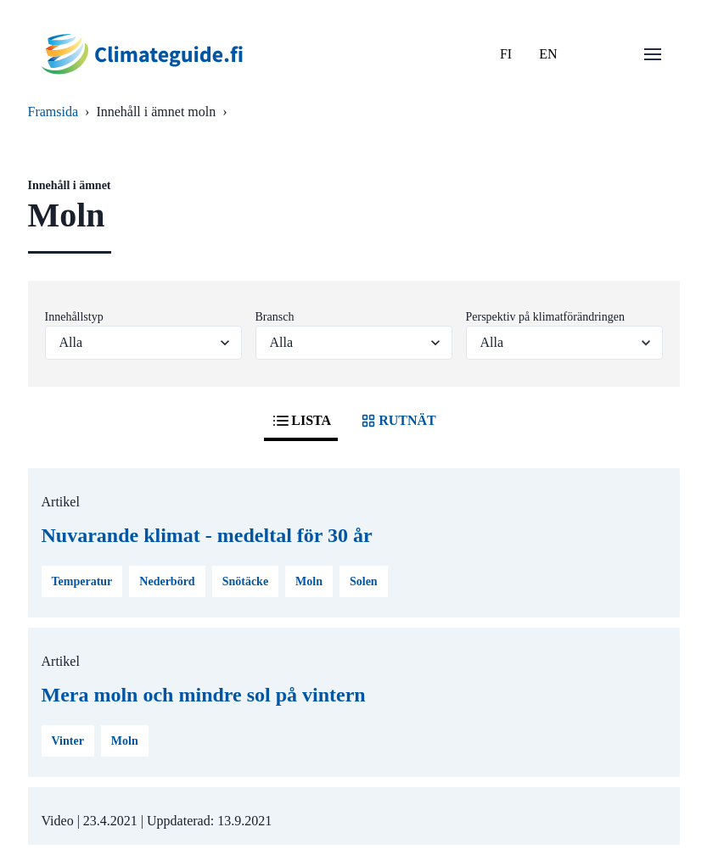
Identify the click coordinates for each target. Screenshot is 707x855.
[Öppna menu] (652, 54)
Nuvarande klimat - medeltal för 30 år (207, 535)
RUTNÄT (397, 421)
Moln (309, 581)
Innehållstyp (74, 316)
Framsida (53, 111)
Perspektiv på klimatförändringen (545, 316)
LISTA (301, 421)
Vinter (68, 741)
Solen (364, 581)
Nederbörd (166, 581)
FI (506, 54)
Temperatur (82, 581)
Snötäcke (245, 581)
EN (548, 54)
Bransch (275, 316)
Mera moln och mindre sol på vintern (204, 695)
